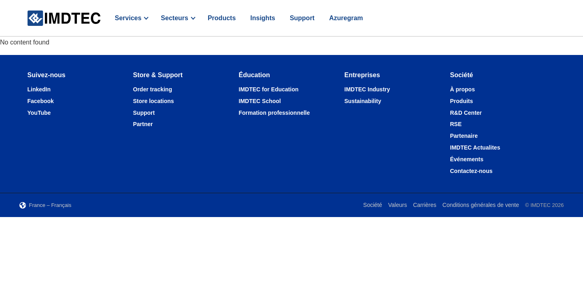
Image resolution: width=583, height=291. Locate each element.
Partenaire (464, 136)
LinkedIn (39, 89)
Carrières (424, 205)
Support (302, 18)
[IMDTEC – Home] (64, 18)
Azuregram (346, 18)
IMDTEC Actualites (475, 147)
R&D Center (466, 113)
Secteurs (174, 18)
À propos (462, 89)
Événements (466, 159)
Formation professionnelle (274, 113)
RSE (456, 124)
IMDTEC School (260, 101)
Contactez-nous (471, 171)
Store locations (153, 101)
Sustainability (363, 101)
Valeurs (397, 205)
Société (372, 205)
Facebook (41, 101)
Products (222, 18)
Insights (262, 18)
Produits (461, 101)
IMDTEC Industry (367, 89)
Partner (143, 124)
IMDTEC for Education (269, 89)
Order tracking (152, 89)
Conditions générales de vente (481, 205)
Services (128, 18)
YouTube (39, 113)
